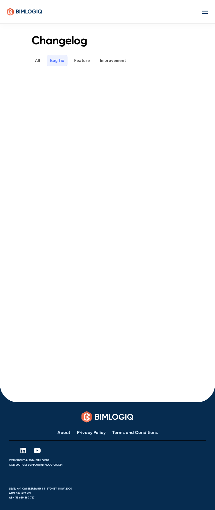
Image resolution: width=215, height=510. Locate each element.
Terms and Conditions (135, 432)
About (63, 432)
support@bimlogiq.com (45, 465)
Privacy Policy (91, 432)
